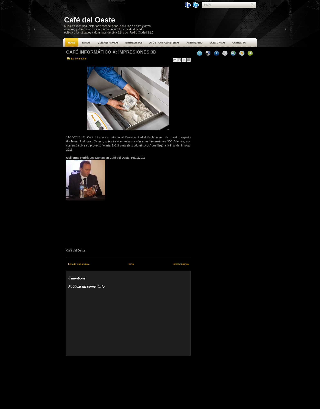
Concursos (218, 42)
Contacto (239, 42)
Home (71, 42)
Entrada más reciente (79, 264)
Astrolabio (194, 42)
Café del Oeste (89, 20)
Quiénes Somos (108, 42)
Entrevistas (133, 42)
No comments (78, 58)
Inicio (131, 264)
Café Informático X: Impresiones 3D (111, 52)
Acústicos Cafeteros (164, 42)
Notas (86, 42)
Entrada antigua (181, 264)
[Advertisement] (96, 381)
